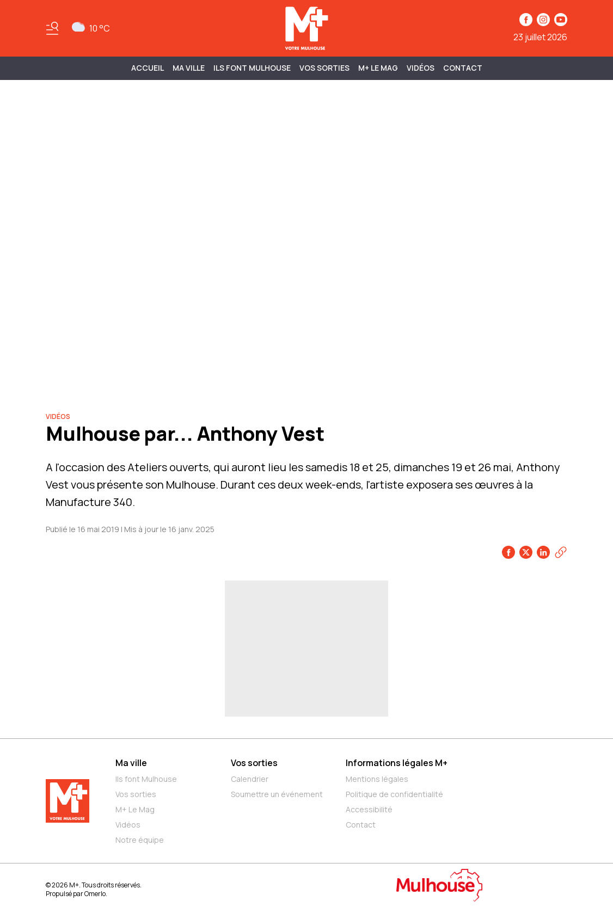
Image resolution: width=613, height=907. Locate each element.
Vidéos (420, 68)
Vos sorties (324, 68)
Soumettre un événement (277, 794)
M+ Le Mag (378, 68)
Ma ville (131, 763)
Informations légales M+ (397, 763)
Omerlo (95, 893)
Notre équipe (139, 840)
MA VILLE (189, 68)
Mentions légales (377, 779)
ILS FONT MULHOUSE (252, 68)
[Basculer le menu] (52, 28)
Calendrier (249, 779)
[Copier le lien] (560, 552)
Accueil (147, 68)
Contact (462, 68)
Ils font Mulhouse (146, 779)
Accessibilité (369, 809)
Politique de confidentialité (394, 794)
